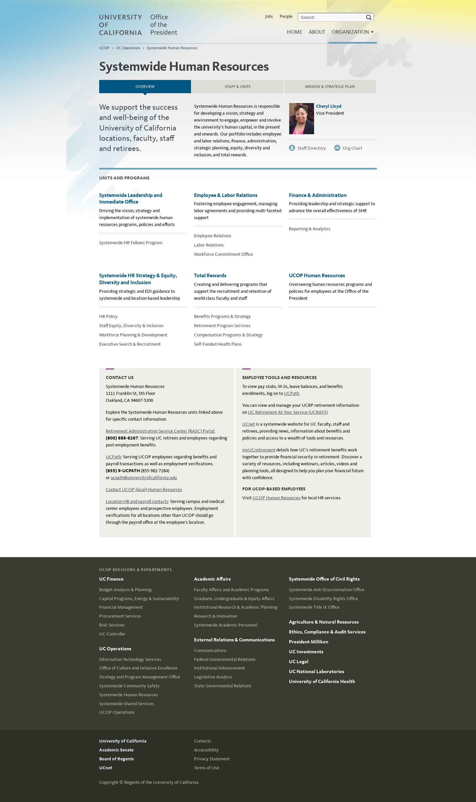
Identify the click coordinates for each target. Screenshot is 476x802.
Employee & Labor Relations (226, 195)
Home (294, 32)
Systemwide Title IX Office (314, 607)
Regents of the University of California (161, 782)
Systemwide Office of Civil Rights (324, 579)
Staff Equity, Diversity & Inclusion (131, 325)
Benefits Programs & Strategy (222, 316)
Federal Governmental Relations (225, 659)
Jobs (269, 16)
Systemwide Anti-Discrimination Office (326, 589)
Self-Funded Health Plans (218, 344)
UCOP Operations (117, 712)
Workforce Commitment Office (223, 254)
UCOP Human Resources (317, 275)
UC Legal (298, 662)
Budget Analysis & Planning (125, 589)
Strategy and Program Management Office (139, 677)
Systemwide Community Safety (129, 686)
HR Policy (108, 316)
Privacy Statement (212, 759)
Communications (210, 650)
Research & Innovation (215, 616)
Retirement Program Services (222, 325)
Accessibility (206, 750)
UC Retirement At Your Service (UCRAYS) (288, 412)
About (317, 32)
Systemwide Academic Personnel (225, 625)
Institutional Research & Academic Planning (235, 607)
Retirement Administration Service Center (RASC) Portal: (160, 431)
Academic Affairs (212, 579)
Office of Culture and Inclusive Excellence (138, 668)
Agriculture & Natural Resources (324, 622)
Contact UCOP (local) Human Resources (144, 489)
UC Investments (306, 652)
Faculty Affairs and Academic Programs (231, 589)
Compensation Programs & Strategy (228, 335)
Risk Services (112, 625)
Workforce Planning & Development (133, 335)
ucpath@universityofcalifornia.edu (144, 477)
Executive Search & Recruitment (130, 344)
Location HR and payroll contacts (137, 501)
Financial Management (121, 607)
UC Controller (112, 634)
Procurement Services (120, 616)
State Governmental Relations (223, 686)
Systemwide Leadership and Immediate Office (130, 198)
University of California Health (322, 681)
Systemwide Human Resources (172, 48)
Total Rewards (210, 275)
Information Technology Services (130, 659)
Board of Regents (116, 759)
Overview (163, 84)
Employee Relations (212, 236)
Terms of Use (206, 768)
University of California (122, 741)
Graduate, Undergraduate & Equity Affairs (234, 598)
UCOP (104, 48)
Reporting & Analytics (310, 229)
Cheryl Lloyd (328, 106)
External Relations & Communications (234, 640)
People (286, 16)
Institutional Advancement (219, 668)
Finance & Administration (318, 195)
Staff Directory (312, 148)
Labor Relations (209, 245)
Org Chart (352, 148)
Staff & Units (238, 86)
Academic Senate (116, 750)
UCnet (248, 424)
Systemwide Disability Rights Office (323, 598)
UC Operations (128, 48)
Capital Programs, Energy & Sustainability (139, 598)
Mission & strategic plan (330, 86)
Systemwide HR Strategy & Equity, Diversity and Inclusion (138, 279)
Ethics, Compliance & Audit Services (327, 632)
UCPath (113, 457)
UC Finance (111, 579)
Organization (351, 34)
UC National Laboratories (316, 671)
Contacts (202, 741)
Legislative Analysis (213, 677)
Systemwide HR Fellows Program (130, 243)
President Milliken (308, 642)
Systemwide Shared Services (126, 704)
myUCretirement (258, 450)
